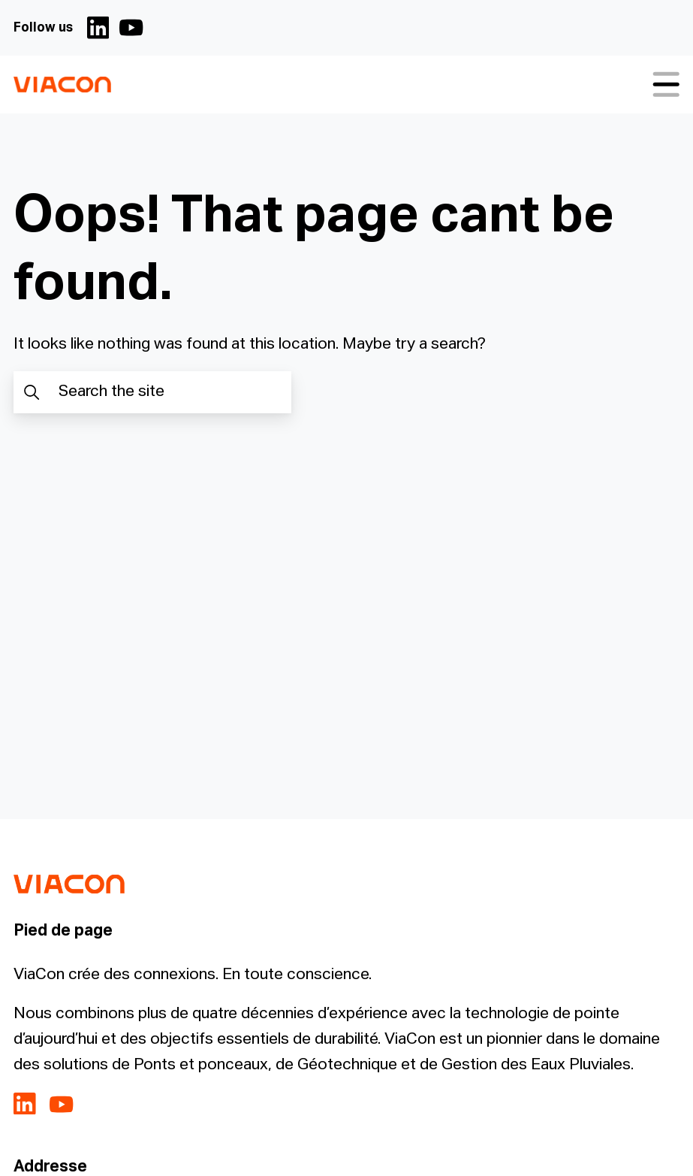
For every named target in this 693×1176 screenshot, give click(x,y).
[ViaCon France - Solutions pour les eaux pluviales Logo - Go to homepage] (62, 84)
